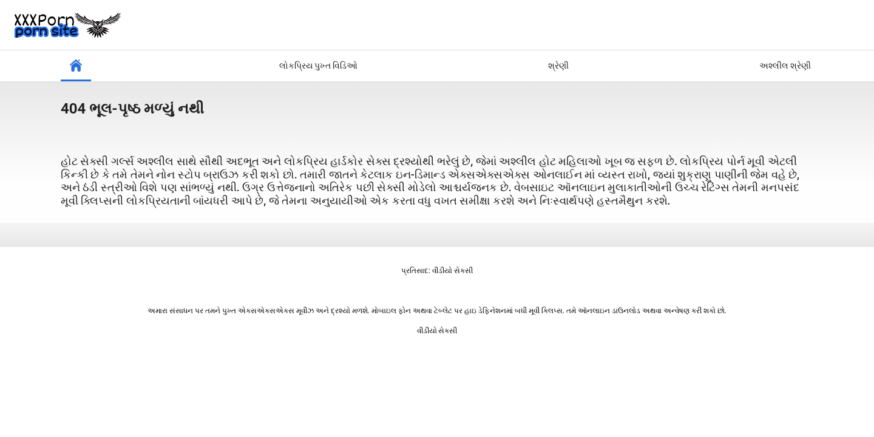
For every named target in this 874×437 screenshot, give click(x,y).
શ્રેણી (558, 65)
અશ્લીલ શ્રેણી (785, 65)
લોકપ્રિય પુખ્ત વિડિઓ (318, 65)
